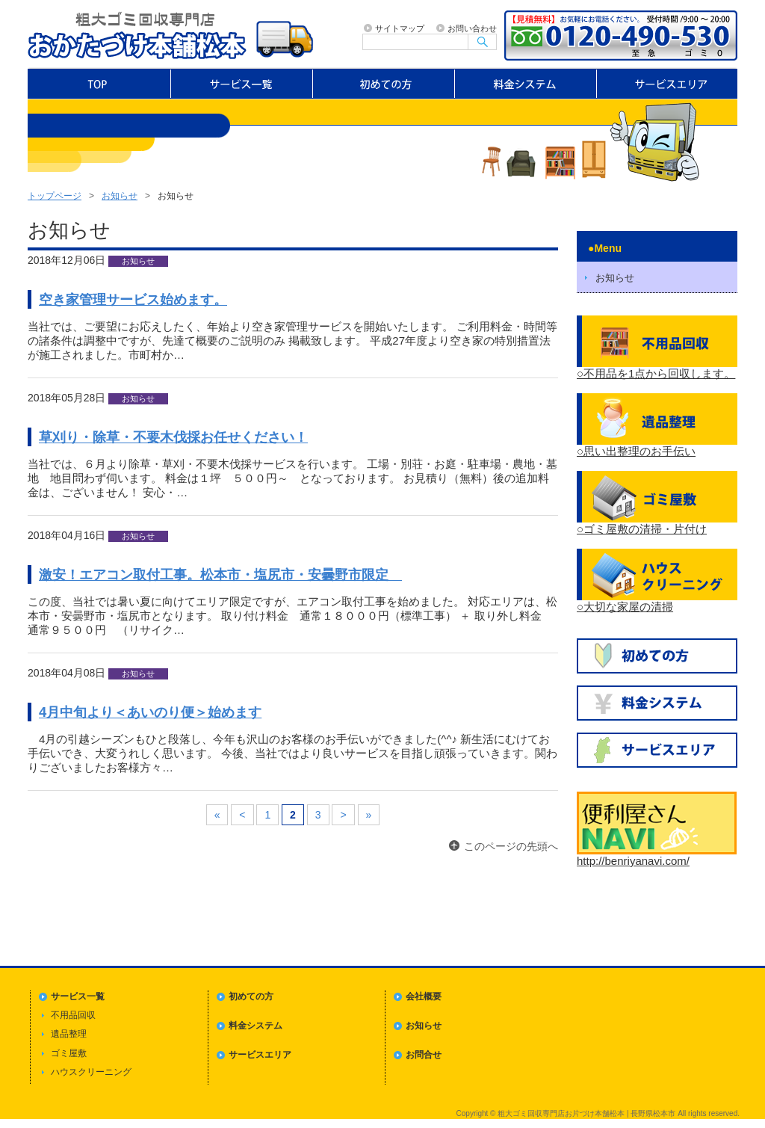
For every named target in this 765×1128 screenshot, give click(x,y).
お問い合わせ (472, 28)
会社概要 (424, 996)
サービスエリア (668, 83)
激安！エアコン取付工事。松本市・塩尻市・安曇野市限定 (220, 574)
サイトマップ (399, 28)
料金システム (526, 83)
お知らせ (119, 196)
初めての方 (384, 83)
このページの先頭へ (511, 846)
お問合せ (424, 1055)
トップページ (98, 83)
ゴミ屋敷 (69, 1053)
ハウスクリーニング (91, 1072)
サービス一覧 (242, 83)
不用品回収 (73, 1015)
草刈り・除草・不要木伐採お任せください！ (173, 437)
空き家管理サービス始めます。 (133, 299)
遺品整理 (69, 1034)
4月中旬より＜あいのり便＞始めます (150, 712)
